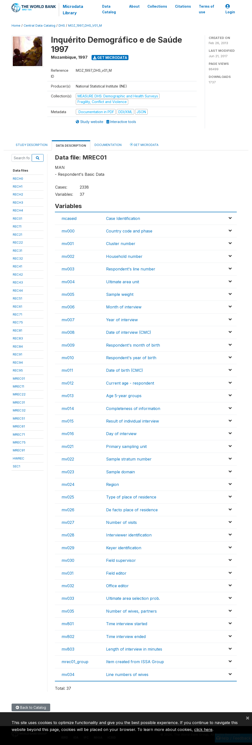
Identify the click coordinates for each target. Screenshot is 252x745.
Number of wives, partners (131, 611)
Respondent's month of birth (133, 345)
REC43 (18, 282)
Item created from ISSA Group (135, 661)
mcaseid (69, 218)
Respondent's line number (130, 268)
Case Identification (123, 218)
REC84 (18, 346)
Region (112, 484)
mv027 (68, 522)
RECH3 (18, 202)
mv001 (68, 243)
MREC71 (19, 434)
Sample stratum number (129, 459)
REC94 (18, 362)
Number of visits (121, 522)
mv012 (68, 383)
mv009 (68, 345)
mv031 (68, 573)
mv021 (68, 446)
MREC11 (18, 386)
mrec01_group (75, 661)
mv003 (68, 268)
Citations (183, 6)
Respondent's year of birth (131, 357)
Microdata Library (73, 9)
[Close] (248, 718)
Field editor (116, 573)
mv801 (68, 623)
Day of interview (121, 433)
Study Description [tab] (31, 145)
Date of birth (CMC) (124, 370)
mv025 (68, 497)
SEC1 (16, 466)
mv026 (68, 509)
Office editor (117, 585)
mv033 (68, 598)
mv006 (68, 306)
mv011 (67, 370)
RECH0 (18, 178)
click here (203, 729)
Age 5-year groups (124, 395)
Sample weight (119, 294)
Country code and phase (129, 231)
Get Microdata (110, 57)
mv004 (68, 281)
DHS (62, 25)
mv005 (68, 294)
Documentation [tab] (108, 145)
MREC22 (19, 394)
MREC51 (19, 418)
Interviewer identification (129, 534)
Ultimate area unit (122, 281)
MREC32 (19, 410)
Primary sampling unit (126, 446)
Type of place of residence (131, 497)
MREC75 (19, 442)
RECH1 (17, 186)
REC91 (17, 354)
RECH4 (18, 210)
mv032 (68, 585)
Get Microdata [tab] (144, 144)
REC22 (18, 242)
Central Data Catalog (39, 25)
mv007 (68, 319)
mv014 (68, 408)
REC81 (17, 330)
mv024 (68, 484)
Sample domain (120, 471)
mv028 (68, 534)
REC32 (18, 258)
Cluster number (120, 243)
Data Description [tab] (71, 145)
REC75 (18, 322)
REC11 (17, 226)
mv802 (68, 636)
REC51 (17, 298)
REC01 (17, 218)
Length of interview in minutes (134, 649)
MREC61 (19, 426)
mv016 (68, 433)
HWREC (18, 458)
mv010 (68, 357)
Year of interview (122, 319)
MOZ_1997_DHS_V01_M (85, 25)
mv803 (68, 649)
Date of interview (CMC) (128, 332)
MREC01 (19, 378)
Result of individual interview (132, 421)
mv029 (68, 547)
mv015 (68, 421)
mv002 (68, 256)
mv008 (68, 332)
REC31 (17, 250)
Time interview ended (126, 636)
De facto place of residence (132, 509)
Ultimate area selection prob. (133, 598)
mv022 (68, 459)
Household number (124, 256)
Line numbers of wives (127, 674)
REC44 (18, 290)
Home (16, 25)
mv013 (68, 395)
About (134, 6)
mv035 (68, 611)
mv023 (68, 471)
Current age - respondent (130, 383)
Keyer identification (123, 547)
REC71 (17, 314)
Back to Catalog (31, 707)
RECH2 (18, 194)
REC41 (17, 266)
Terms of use (206, 9)
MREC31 (19, 402)
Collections (157, 6)
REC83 (18, 338)
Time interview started (126, 623)
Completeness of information (133, 408)
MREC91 (19, 450)
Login (230, 9)
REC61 (17, 306)
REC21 (17, 234)
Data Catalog (109, 9)
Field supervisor (121, 560)
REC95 (18, 370)
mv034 (68, 674)
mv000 (68, 231)
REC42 (18, 274)
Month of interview (124, 306)
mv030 (68, 560)
